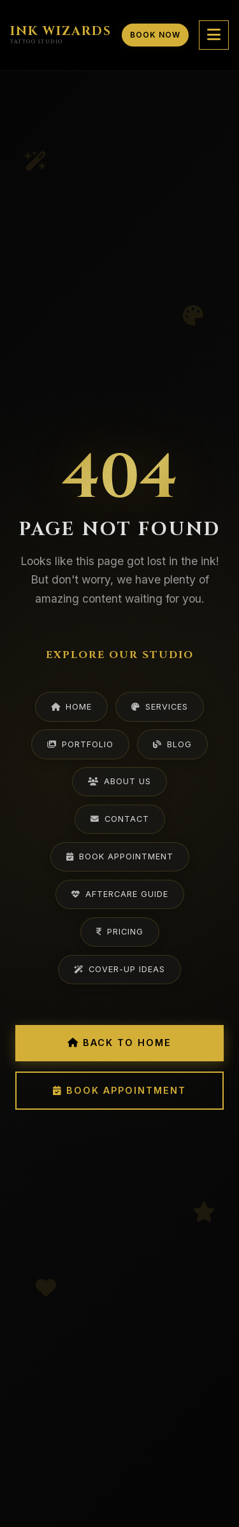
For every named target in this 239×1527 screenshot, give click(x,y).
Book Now (155, 34)
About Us (119, 781)
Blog (172, 744)
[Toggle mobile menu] (214, 35)
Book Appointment (119, 856)
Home (71, 707)
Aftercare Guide (119, 894)
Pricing (119, 931)
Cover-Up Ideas (119, 969)
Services (159, 707)
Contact (120, 819)
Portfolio (80, 744)
